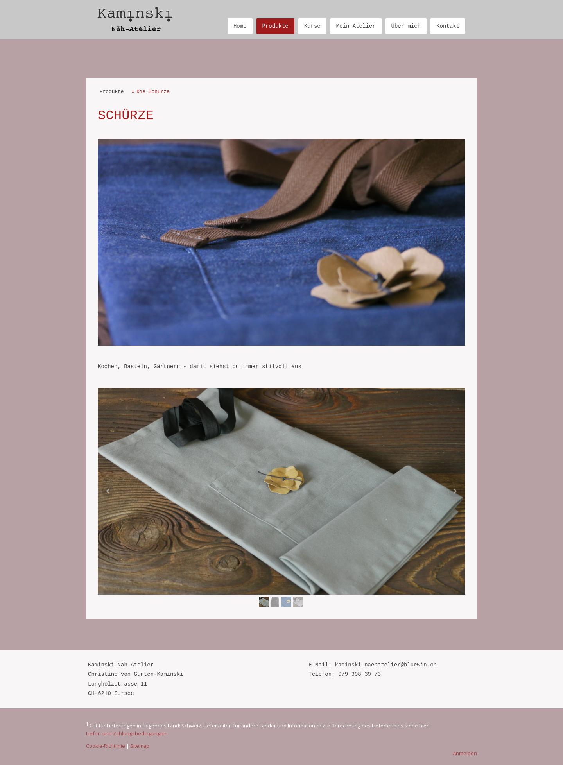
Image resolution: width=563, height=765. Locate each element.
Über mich (406, 26)
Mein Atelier (356, 26)
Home (240, 26)
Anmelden (465, 753)
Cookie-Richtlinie (105, 745)
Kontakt (447, 26)
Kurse (312, 26)
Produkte (275, 26)
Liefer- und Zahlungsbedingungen (126, 733)
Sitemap (139, 745)
